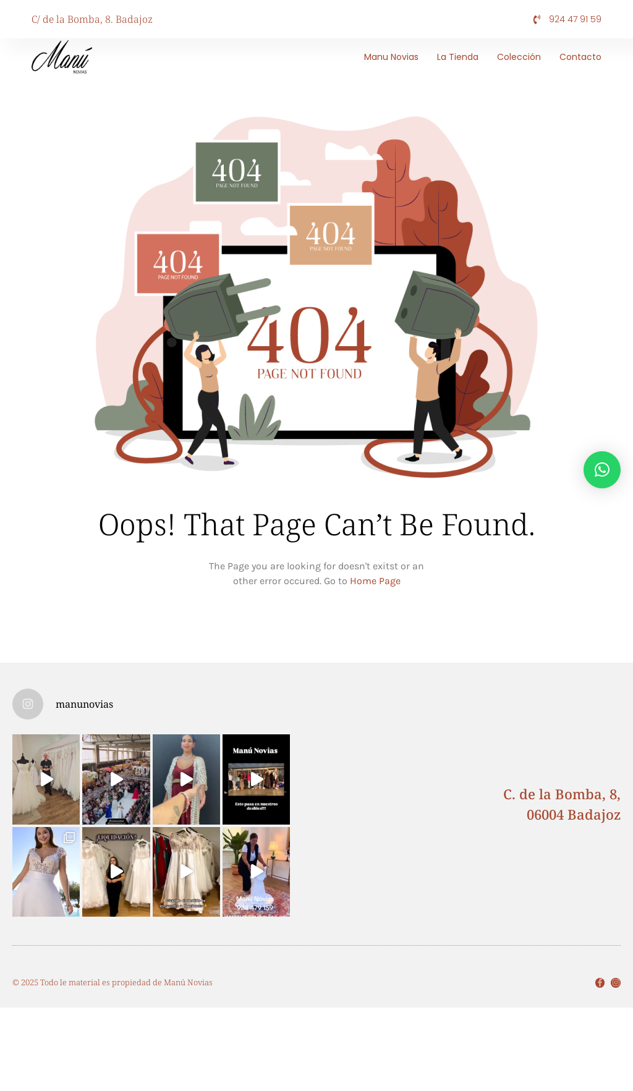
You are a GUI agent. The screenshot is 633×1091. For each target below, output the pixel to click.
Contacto (580, 57)
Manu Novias (391, 57)
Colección (519, 57)
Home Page (375, 581)
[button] (602, 469)
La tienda (457, 57)
